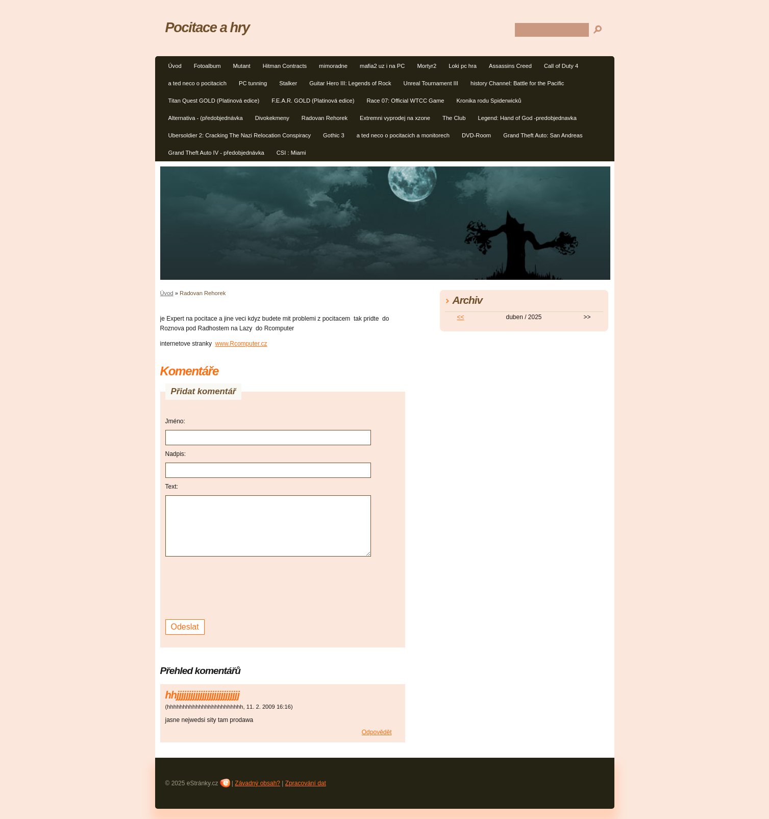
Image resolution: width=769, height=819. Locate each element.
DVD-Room (476, 135)
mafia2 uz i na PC (382, 66)
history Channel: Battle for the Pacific (517, 83)
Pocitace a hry (207, 27)
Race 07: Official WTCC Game (405, 101)
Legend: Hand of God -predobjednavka (527, 118)
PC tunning (253, 83)
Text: (171, 486)
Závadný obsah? (257, 783)
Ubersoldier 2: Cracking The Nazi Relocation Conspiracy (239, 135)
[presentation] (242, 587)
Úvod (175, 66)
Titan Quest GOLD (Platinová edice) (214, 101)
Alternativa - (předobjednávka (205, 118)
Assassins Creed (510, 66)
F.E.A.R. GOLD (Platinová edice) (312, 101)
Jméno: (175, 421)
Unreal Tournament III (431, 83)
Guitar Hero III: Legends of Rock (350, 83)
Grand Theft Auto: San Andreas (542, 135)
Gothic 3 (333, 135)
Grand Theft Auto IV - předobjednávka (216, 153)
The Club (453, 118)
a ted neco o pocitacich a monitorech (403, 135)
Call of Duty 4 (561, 66)
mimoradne (333, 66)
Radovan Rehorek (325, 118)
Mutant (241, 66)
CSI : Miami (291, 153)
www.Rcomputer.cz (241, 343)
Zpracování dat (305, 783)
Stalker (288, 83)
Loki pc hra (463, 66)
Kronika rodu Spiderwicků (489, 101)
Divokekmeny (272, 118)
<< (460, 317)
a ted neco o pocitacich (197, 83)
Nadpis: (175, 453)
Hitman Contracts (285, 66)
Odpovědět (377, 732)
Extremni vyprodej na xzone (395, 118)
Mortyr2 (426, 66)
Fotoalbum (207, 66)
